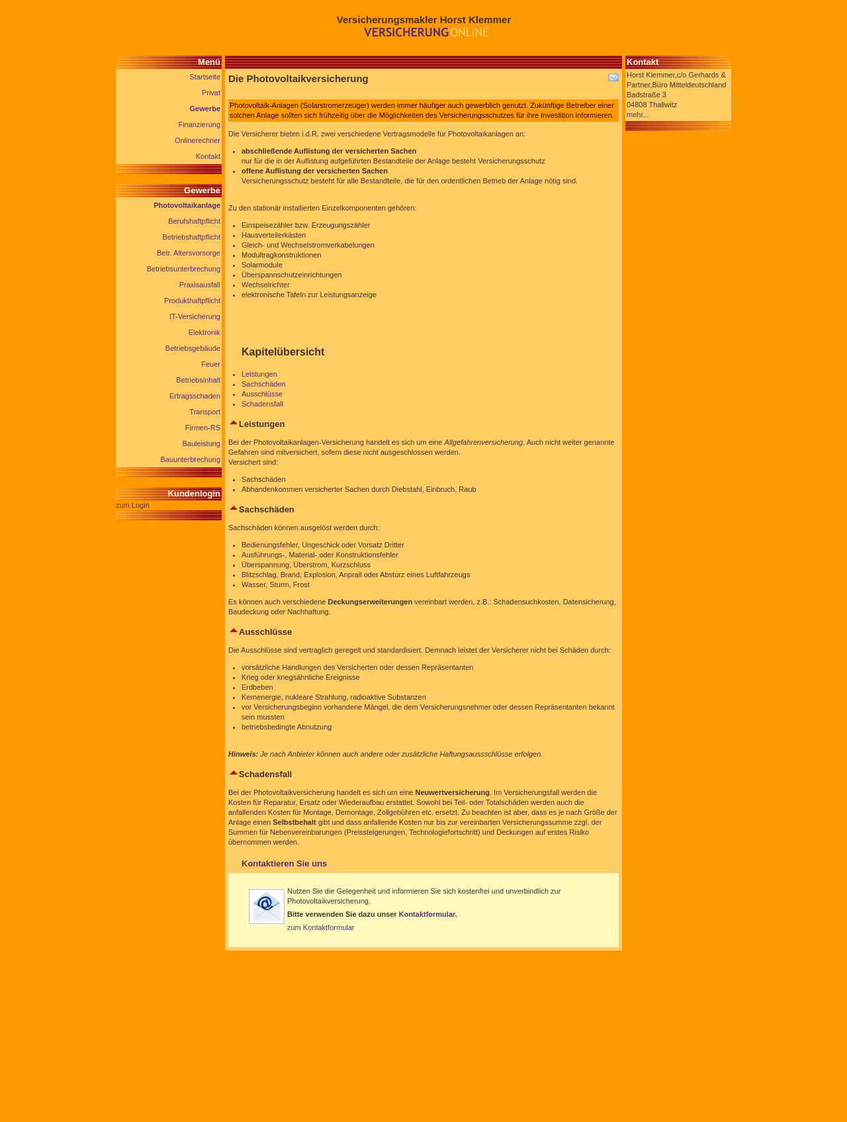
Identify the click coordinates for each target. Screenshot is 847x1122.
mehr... (638, 114)
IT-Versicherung (194, 316)
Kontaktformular (427, 914)
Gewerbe (205, 109)
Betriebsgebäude (192, 348)
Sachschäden (264, 384)
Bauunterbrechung (190, 459)
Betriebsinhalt (198, 380)
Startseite (205, 77)
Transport (204, 412)
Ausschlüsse (262, 394)
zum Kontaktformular (320, 927)
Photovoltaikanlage (187, 205)
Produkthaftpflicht (192, 300)
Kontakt (208, 156)
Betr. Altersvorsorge (188, 253)
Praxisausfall (199, 285)
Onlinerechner (197, 140)
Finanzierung (199, 124)
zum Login (133, 505)
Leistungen (259, 374)
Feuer (210, 364)
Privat (211, 93)
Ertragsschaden (194, 396)
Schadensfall (262, 404)
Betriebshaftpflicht (191, 237)
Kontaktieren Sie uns (284, 863)
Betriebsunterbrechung (183, 269)
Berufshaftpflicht (194, 221)
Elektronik (204, 332)
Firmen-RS (202, 428)
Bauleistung (202, 443)
